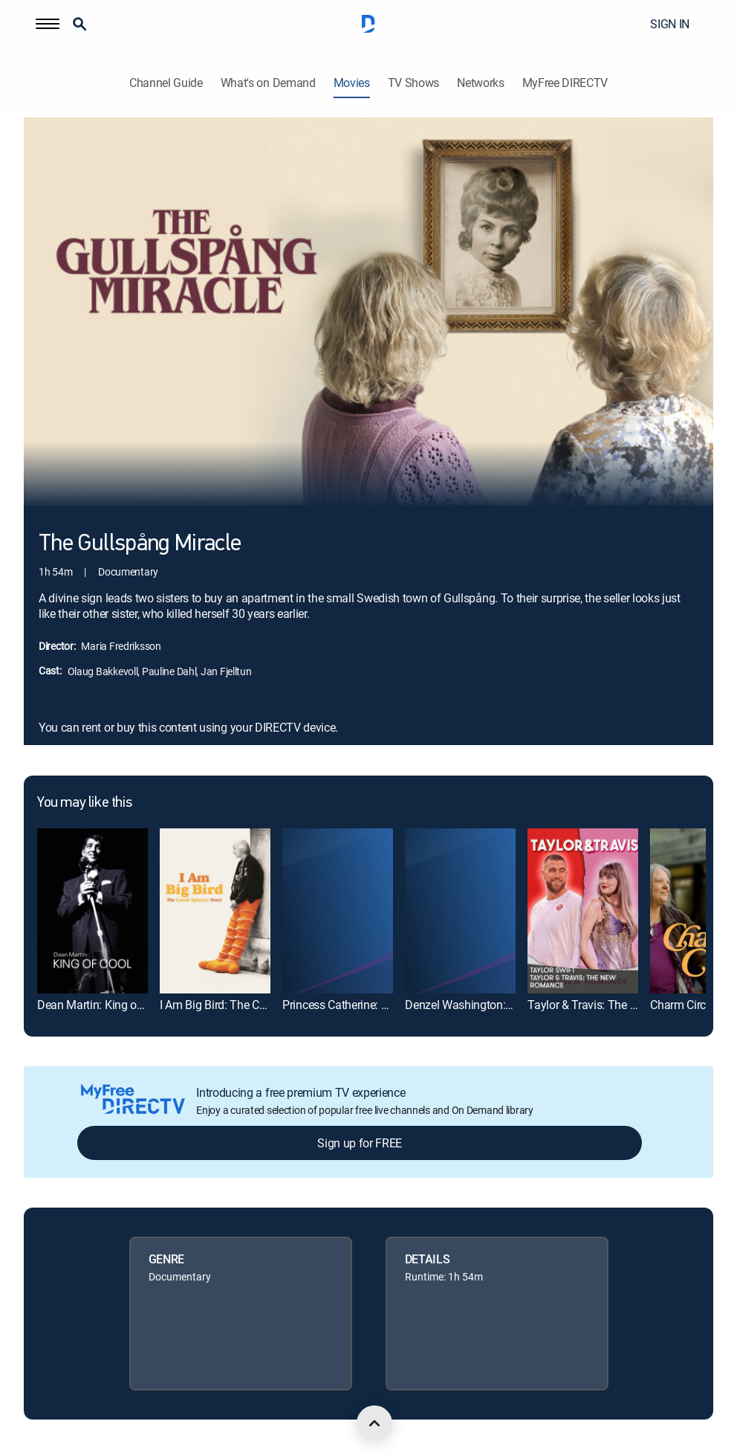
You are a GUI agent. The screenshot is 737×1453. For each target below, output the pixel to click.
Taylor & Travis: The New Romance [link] (615, 1004)
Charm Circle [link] (682, 1004)
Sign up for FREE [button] (359, 1143)
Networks (480, 83)
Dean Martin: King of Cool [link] (101, 1004)
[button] (47, 24)
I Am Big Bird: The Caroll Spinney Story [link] (257, 1004)
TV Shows (413, 83)
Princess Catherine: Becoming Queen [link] (374, 1004)
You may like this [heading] (84, 803)
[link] (92, 911)
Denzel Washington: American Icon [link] (492, 1004)
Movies (352, 83)
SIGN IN (669, 24)
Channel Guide (166, 83)
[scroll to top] (374, 1423)
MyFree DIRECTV (565, 83)
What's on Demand (268, 83)
